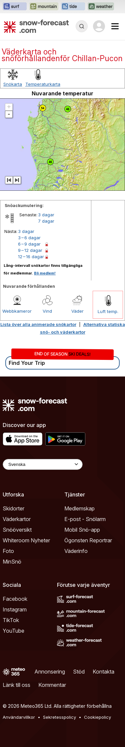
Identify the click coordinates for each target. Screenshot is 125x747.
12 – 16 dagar (31, 256)
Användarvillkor (19, 717)
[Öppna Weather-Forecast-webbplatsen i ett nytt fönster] (101, 6)
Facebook (15, 598)
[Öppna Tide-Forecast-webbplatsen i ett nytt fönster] (73, 6)
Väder (77, 311)
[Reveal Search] (82, 26)
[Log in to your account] (99, 26)
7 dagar (46, 221)
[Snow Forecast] (36, 26)
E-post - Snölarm (85, 519)
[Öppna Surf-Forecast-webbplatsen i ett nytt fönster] (15, 6)
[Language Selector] (43, 464)
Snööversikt (17, 529)
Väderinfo (76, 551)
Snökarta (12, 84)
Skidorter (13, 508)
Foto (8, 551)
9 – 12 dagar (30, 250)
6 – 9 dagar (29, 244)
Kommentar (52, 685)
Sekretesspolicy (59, 717)
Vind (47, 311)
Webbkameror (17, 311)
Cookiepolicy (97, 717)
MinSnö (12, 561)
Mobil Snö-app (82, 529)
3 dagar (46, 214)
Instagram (15, 609)
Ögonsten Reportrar (88, 540)
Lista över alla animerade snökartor (38, 324)
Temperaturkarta (42, 84)
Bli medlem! (45, 273)
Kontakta (103, 671)
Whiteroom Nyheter (26, 540)
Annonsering (49, 671)
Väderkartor (17, 519)
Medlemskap (79, 508)
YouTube (13, 630)
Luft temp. (108, 311)
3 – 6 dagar (29, 237)
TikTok (11, 620)
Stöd (79, 671)
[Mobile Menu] (115, 26)
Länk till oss (16, 685)
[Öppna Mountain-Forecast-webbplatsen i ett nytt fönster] (43, 6)
